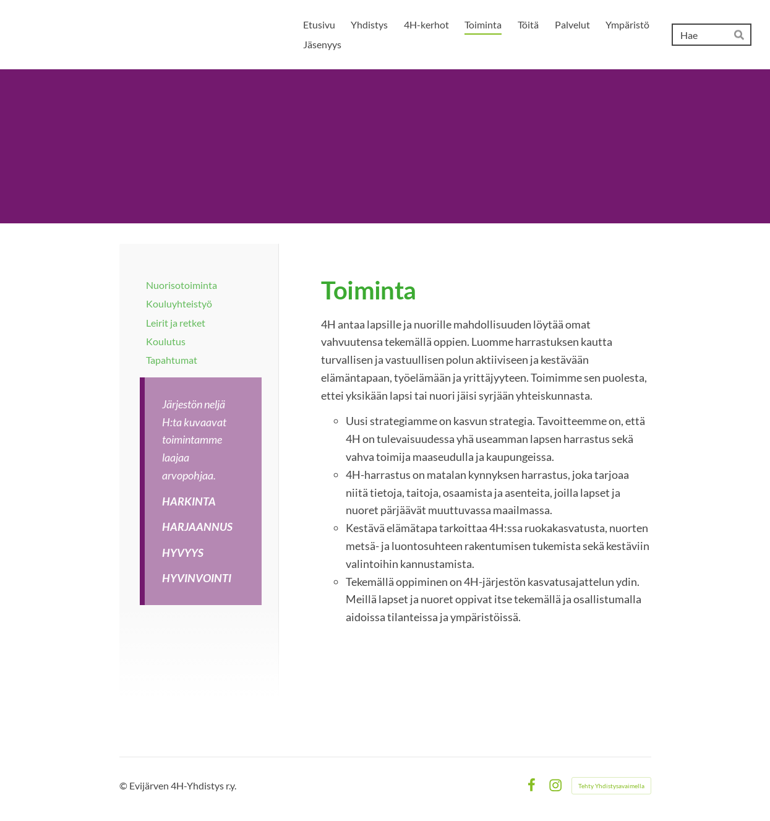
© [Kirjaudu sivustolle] (124, 785)
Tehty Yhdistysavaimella (611, 785)
